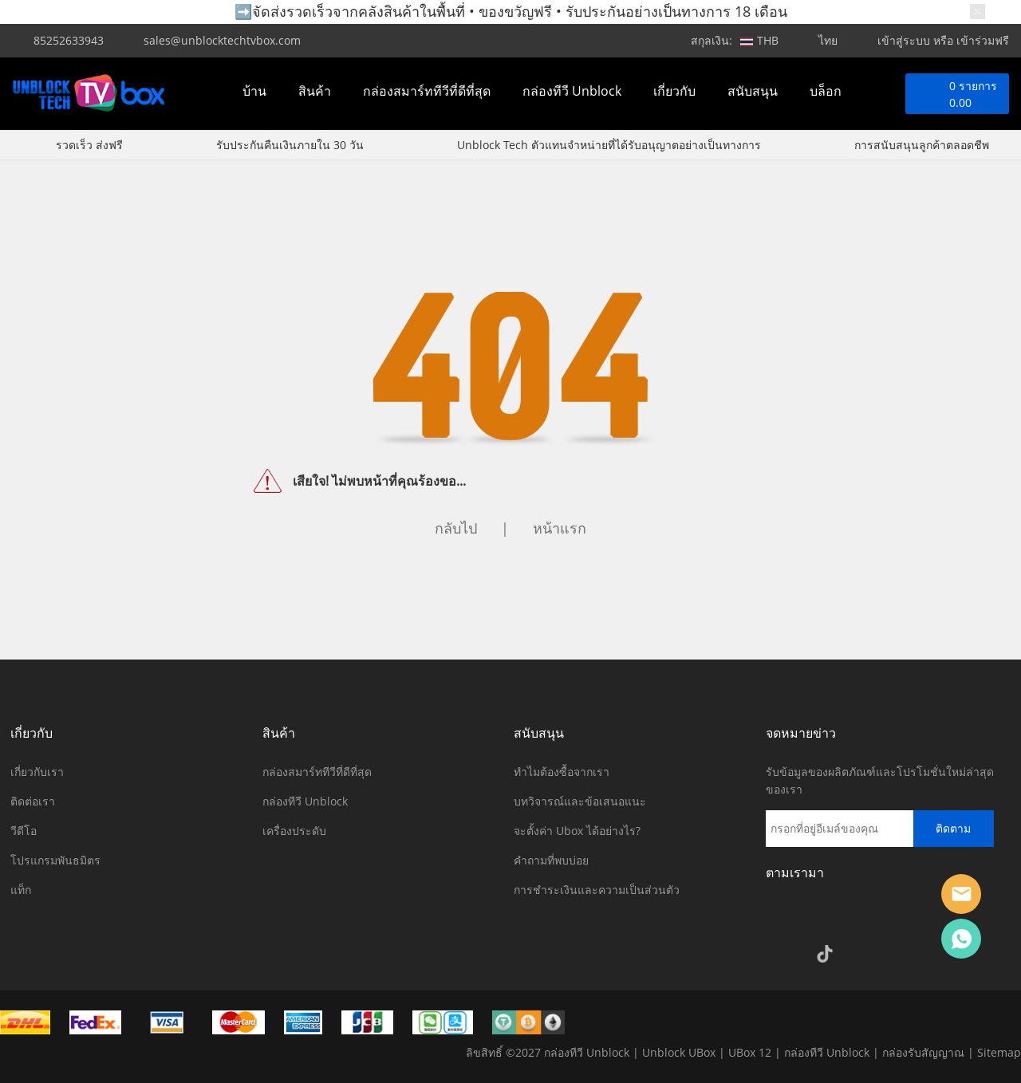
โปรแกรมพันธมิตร (55, 860)
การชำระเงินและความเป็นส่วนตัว (597, 889)
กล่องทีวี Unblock (571, 91)
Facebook (782, 919)
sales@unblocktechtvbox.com (222, 40)
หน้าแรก (559, 528)
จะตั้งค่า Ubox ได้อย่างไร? (577, 830)
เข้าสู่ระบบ (903, 40)
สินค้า (314, 91)
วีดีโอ (23, 830)
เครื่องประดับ (294, 830)
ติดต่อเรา (32, 801)
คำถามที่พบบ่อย (551, 860)
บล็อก (826, 91)
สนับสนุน (752, 91)
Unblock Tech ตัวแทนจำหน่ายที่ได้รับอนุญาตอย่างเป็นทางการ (609, 144)
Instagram (825, 919)
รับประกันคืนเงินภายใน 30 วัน (290, 144)
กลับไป (456, 528)
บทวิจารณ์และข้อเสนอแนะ (580, 801)
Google (782, 954)
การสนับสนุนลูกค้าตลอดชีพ (921, 144)
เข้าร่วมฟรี (982, 40)
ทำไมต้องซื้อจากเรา (561, 771)
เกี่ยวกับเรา (37, 771)
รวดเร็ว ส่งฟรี (89, 144)
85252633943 (69, 40)
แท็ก (20, 889)
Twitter (868, 919)
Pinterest (911, 919)
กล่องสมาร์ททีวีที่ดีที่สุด (427, 91)
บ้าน (254, 91)
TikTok (825, 954)
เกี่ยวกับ (674, 91)
